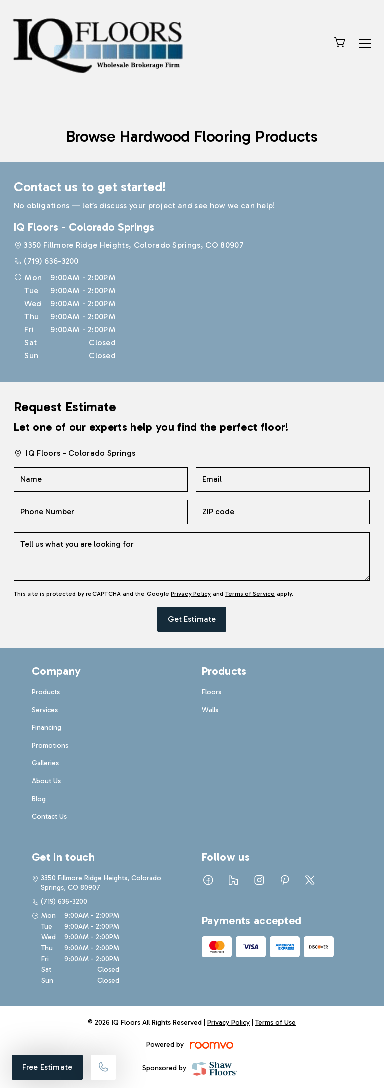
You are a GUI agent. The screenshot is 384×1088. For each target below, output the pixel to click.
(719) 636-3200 (51, 261)
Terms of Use (276, 1022)
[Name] (101, 479)
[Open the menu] (365, 43)
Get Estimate (192, 619)
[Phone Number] (101, 512)
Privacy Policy (191, 593)
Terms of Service (251, 593)
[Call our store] (103, 1067)
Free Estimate (47, 1067)
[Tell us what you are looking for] (192, 556)
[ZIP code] (283, 512)
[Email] (283, 479)
